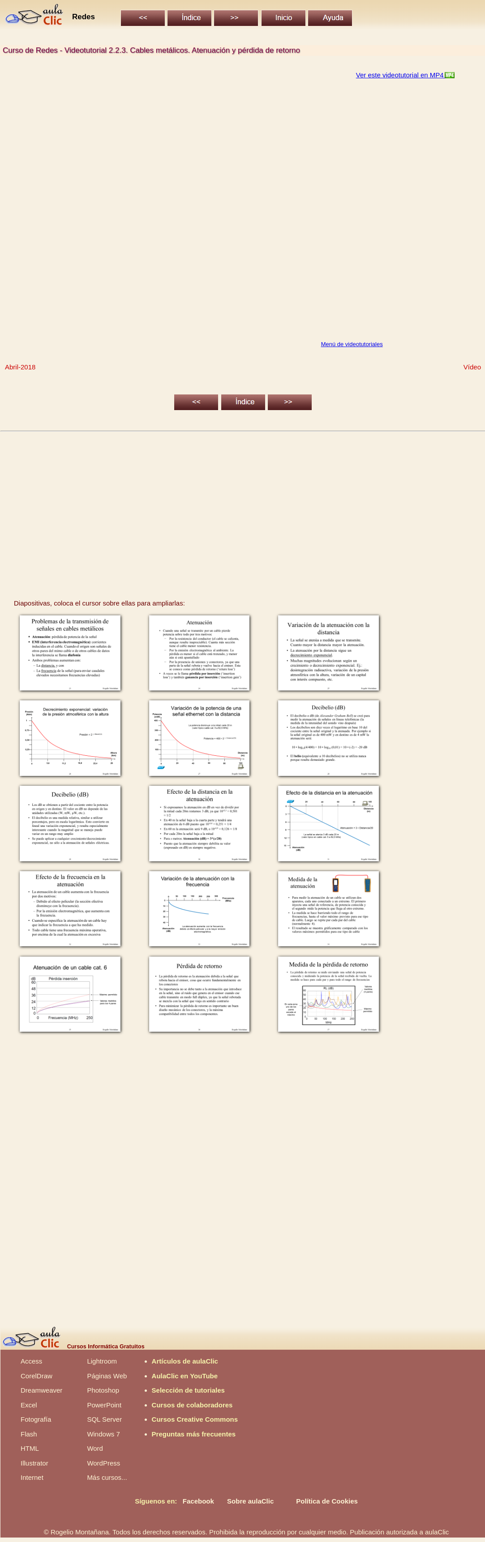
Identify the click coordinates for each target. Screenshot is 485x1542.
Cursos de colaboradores (192, 1405)
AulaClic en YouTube (185, 1376)
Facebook (198, 1501)
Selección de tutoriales (188, 1390)
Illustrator (34, 1463)
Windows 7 (103, 1434)
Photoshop (103, 1390)
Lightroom (102, 1361)
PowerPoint (104, 1405)
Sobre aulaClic (250, 1501)
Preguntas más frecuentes (194, 1434)
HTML (30, 1448)
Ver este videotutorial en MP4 (401, 75)
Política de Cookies (327, 1501)
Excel (29, 1405)
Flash (29, 1434)
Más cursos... (107, 1477)
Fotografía (36, 1419)
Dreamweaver (41, 1390)
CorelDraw (36, 1376)
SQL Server (104, 1419)
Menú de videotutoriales (352, 344)
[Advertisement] (243, 505)
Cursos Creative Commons (195, 1419)
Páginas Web (107, 1376)
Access (31, 1361)
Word (95, 1448)
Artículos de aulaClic (185, 1361)
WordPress (103, 1463)
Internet (32, 1477)
